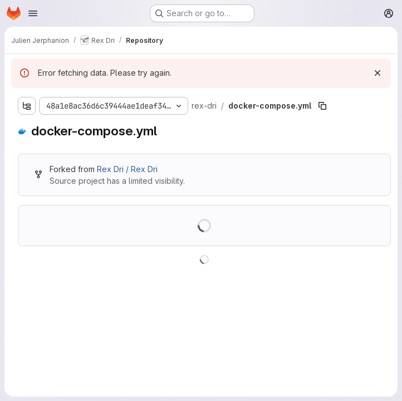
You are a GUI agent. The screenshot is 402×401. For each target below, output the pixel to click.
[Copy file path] (322, 106)
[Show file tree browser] (27, 106)
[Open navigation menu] (33, 13)
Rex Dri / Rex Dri (127, 169)
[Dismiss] (377, 73)
